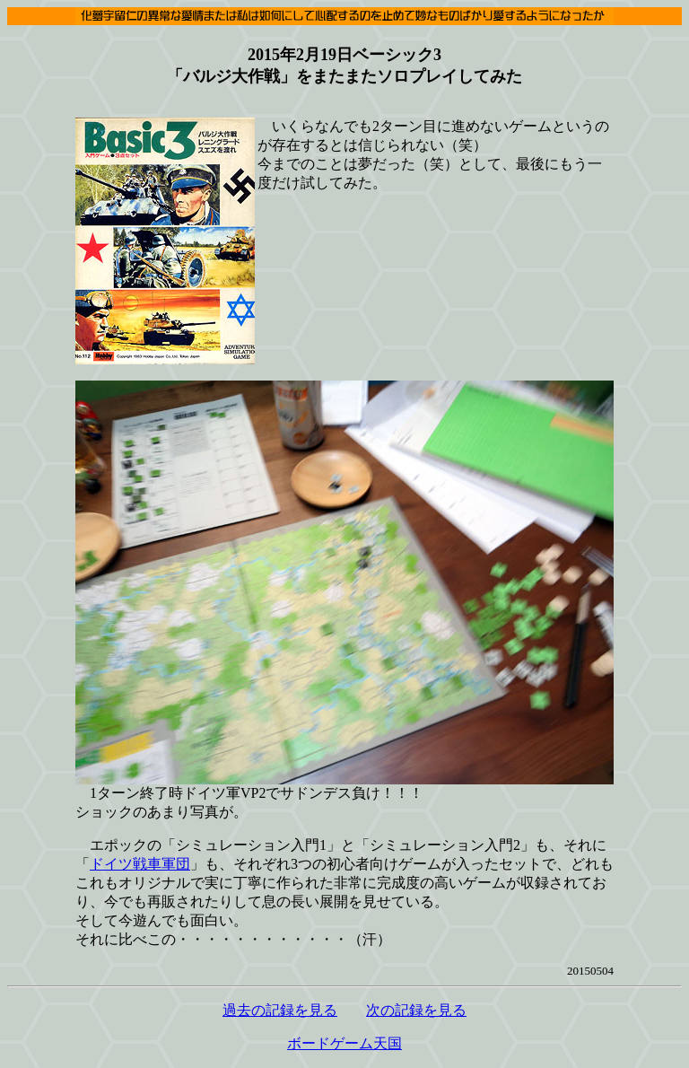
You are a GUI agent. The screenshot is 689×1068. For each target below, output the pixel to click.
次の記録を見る (416, 1010)
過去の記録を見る (279, 1010)
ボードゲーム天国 (344, 1043)
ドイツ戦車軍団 (140, 863)
